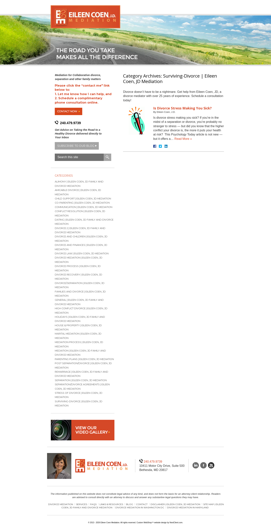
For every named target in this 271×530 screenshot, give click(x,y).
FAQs (93, 504)
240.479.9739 (70, 123)
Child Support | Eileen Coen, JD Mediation (83, 198)
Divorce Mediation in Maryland (188, 507)
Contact (142, 504)
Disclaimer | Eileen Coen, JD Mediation (175, 504)
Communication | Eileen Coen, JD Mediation (83, 207)
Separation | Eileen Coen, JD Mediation (81, 380)
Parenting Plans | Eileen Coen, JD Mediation (84, 359)
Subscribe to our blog (75, 146)
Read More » (183, 138)
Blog (129, 504)
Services (81, 504)
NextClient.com (176, 523)
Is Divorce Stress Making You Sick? (182, 108)
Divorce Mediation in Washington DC (139, 507)
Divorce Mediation (60, 504)
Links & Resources (111, 504)
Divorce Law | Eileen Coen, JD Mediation (82, 253)
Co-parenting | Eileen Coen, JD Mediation (82, 202)
